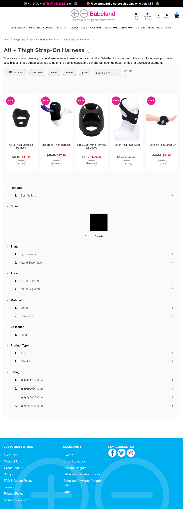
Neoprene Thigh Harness (56, 144)
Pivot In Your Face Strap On (127, 146)
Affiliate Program (75, 468)
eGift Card (11, 455)
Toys (6, 39)
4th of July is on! (51, 3)
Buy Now (21, 163)
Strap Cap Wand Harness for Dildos (91, 146)
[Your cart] (176, 16)
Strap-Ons (19, 39)
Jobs (67, 492)
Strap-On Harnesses (40, 39)
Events (68, 455)
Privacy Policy (13, 493)
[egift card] (135, 16)
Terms (8, 487)
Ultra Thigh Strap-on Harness (21, 146)
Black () (99, 236)
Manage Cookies (15, 500)
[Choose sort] (107, 72)
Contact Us (12, 461)
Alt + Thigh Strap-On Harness (72, 39)
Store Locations (75, 461)
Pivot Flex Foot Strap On (162, 144)
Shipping (10, 474)
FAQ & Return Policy (18, 481)
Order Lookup (13, 468)
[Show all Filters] (15, 72)
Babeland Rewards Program (83, 474)
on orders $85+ (122, 3)
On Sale (128, 73)
